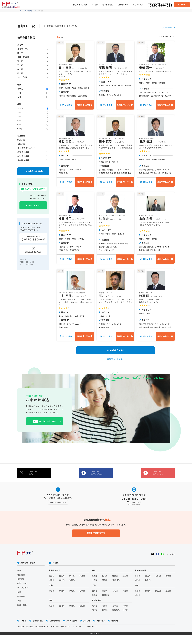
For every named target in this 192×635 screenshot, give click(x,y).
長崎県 (115, 605)
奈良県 (94, 594)
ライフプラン (23, 587)
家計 (19, 570)
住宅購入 (21, 579)
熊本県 (125, 605)
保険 (19, 592)
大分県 (94, 609)
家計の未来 (100, 620)
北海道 (51, 575)
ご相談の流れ (122, 4)
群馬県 (115, 575)
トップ (19, 11)
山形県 (62, 579)
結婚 (19, 600)
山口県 (137, 594)
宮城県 (82, 575)
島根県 (148, 590)
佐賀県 (105, 605)
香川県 (62, 605)
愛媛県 (72, 605)
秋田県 (51, 579)
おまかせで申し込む (33, 205)
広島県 (168, 590)
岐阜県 (51, 590)
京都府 (105, 590)
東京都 (105, 579)
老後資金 (21, 574)
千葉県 (94, 579)
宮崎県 (105, 609)
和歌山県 (105, 594)
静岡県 (62, 590)
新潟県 (137, 575)
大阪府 (115, 590)
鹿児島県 (116, 609)
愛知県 (72, 590)
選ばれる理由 (107, 4)
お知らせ (86, 620)
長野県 (148, 579)
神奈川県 (116, 579)
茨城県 (94, 575)
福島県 (72, 579)
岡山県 (158, 590)
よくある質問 (138, 4)
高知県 (82, 605)
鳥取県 (137, 590)
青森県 (62, 575)
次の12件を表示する (115, 350)
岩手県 (72, 575)
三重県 (82, 590)
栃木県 (105, 575)
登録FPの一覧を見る (115, 359)
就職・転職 (22, 605)
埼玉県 (125, 575)
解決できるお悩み (80, 4)
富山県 (148, 575)
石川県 (158, 575)
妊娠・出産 (22, 583)
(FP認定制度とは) (168, 27)
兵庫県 (125, 590)
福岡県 (94, 605)
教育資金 (21, 596)
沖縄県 (125, 609)
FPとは (95, 4)
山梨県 (137, 579)
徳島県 (51, 605)
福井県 (168, 575)
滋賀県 (94, 590)
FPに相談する (29, 11)
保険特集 (114, 620)
